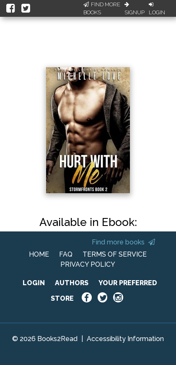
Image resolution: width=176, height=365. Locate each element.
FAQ (65, 254)
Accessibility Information (125, 339)
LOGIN (34, 283)
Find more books (123, 242)
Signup (134, 9)
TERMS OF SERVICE (115, 254)
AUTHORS (71, 283)
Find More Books (101, 8)
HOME (39, 254)
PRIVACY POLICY (87, 264)
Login (157, 9)
